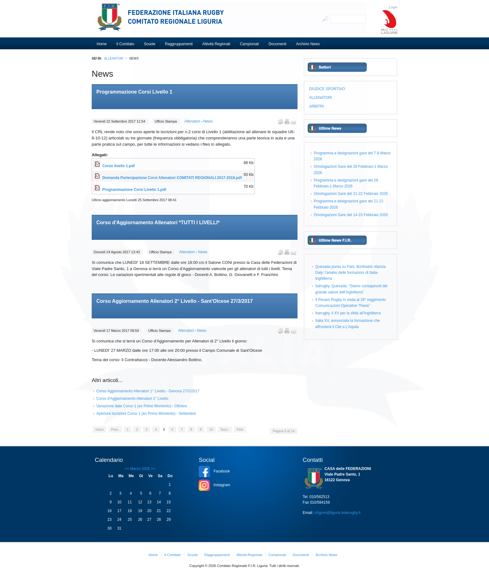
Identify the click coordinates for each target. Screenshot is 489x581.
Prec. (115, 429)
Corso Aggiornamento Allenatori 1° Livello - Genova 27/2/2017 (147, 391)
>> (152, 469)
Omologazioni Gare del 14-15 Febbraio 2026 (351, 215)
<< (127, 469)
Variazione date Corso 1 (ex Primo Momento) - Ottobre (141, 406)
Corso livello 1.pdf (118, 166)
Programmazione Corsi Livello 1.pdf (134, 189)
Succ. (224, 429)
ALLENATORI (113, 58)
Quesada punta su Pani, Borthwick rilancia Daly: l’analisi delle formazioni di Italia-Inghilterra (350, 272)
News (208, 121)
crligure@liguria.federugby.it (337, 513)
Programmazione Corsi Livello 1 (134, 91)
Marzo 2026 (140, 469)
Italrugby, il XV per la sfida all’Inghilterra (348, 313)
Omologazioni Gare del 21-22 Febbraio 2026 (351, 193)
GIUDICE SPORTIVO (327, 89)
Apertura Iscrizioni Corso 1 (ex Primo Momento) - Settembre (146, 413)
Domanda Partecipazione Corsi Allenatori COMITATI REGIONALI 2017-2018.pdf (172, 178)
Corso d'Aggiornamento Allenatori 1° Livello (132, 398)
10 (211, 429)
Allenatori (192, 121)
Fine (240, 429)
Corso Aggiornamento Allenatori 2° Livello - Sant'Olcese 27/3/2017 (174, 301)
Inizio (99, 429)
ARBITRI (316, 106)
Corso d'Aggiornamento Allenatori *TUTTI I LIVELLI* (158, 222)
